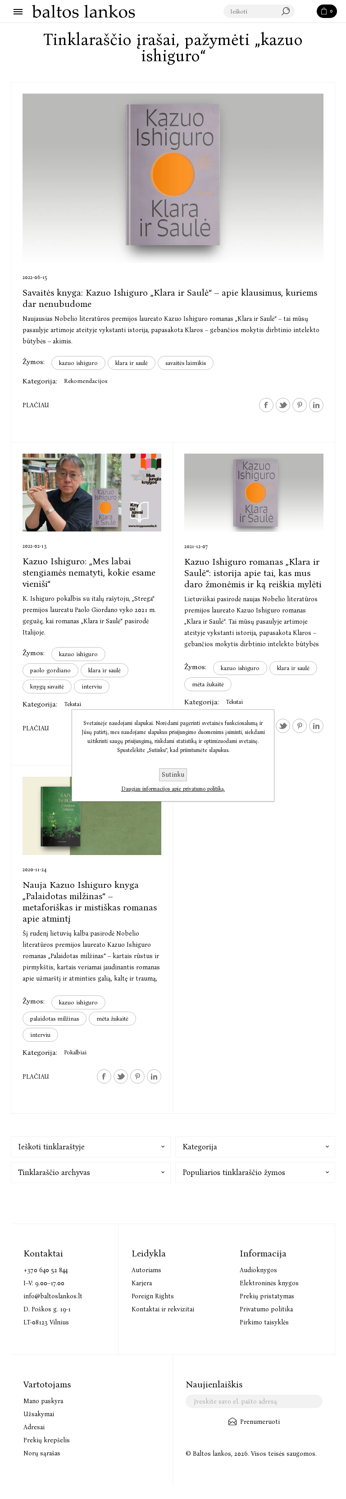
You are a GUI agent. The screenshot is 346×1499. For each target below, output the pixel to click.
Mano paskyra (43, 1401)
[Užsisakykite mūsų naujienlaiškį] (254, 1401)
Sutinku (173, 775)
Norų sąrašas (41, 1453)
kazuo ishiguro (78, 363)
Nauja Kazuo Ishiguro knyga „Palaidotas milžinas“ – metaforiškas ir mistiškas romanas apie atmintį (90, 901)
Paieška (306, 11)
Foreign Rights (153, 1296)
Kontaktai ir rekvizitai (163, 1309)
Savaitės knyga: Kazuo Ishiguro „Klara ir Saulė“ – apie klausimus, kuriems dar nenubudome (170, 298)
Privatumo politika (266, 1309)
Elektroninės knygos (269, 1283)
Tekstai (72, 704)
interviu (92, 686)
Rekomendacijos (85, 381)
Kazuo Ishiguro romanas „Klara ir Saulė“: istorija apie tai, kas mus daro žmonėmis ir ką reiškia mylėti (253, 573)
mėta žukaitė (208, 684)
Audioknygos (258, 1270)
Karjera (142, 1283)
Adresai (34, 1427)
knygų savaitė (47, 686)
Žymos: (34, 361)
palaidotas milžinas (54, 1018)
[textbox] (259, 11)
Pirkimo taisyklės (264, 1322)
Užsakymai (38, 1414)
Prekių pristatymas (267, 1296)
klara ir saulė (131, 363)
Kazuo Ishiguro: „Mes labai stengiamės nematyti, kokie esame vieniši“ (89, 572)
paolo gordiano (50, 670)
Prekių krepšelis (46, 1440)
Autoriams (146, 1270)
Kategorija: (40, 381)
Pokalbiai (75, 1052)
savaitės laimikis (185, 363)
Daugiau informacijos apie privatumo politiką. (173, 789)
